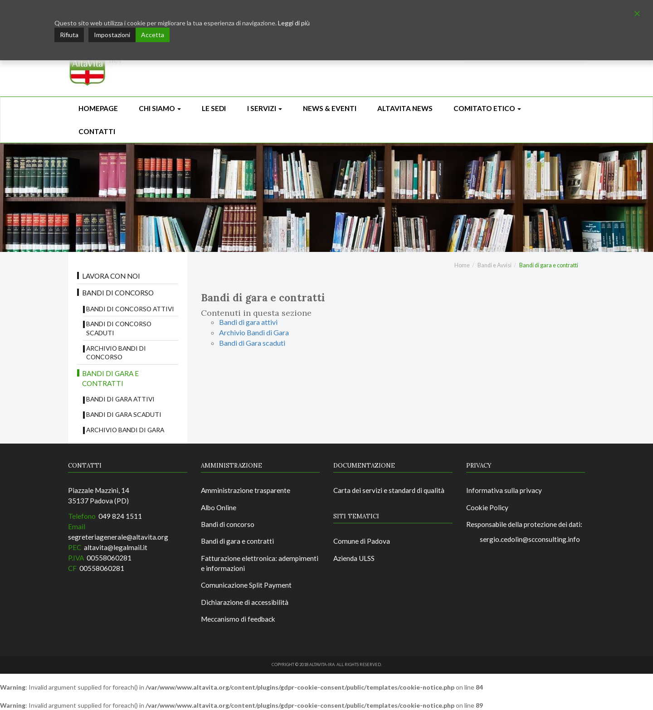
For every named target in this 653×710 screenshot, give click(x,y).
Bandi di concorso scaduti (118, 328)
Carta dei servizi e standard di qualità (388, 490)
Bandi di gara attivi (120, 399)
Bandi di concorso (118, 293)
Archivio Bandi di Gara (125, 430)
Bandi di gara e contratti (110, 378)
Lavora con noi (111, 276)
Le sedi (214, 108)
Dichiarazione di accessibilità (244, 602)
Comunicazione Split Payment (246, 585)
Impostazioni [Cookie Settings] (112, 35)
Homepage (98, 108)
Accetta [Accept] (152, 35)
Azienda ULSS (354, 558)
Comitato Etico (487, 108)
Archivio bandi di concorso (116, 352)
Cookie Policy (487, 507)
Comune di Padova (361, 541)
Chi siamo (160, 108)
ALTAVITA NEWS (405, 108)
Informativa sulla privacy (504, 490)
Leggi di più (294, 23)
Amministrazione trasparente (245, 490)
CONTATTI (96, 131)
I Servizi (264, 108)
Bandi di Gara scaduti (123, 414)
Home (462, 265)
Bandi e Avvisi (495, 265)
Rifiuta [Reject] (69, 35)
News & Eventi (329, 108)
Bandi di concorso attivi (130, 309)
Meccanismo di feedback (238, 619)
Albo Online (218, 507)
